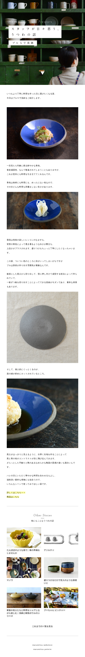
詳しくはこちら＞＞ (16, 493)
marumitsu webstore (42, 645)
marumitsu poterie (42, 649)
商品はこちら (13, 497)
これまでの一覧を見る (42, 626)
